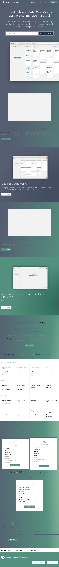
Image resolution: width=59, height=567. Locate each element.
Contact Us (29, 506)
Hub (12, 2)
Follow (13, 539)
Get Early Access (45, 33)
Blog (45, 2)
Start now (15, 465)
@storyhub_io (54, 532)
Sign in (53, 2)
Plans (39, 2)
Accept (38, 562)
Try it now (6, 139)
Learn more (52, 562)
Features (32, 2)
